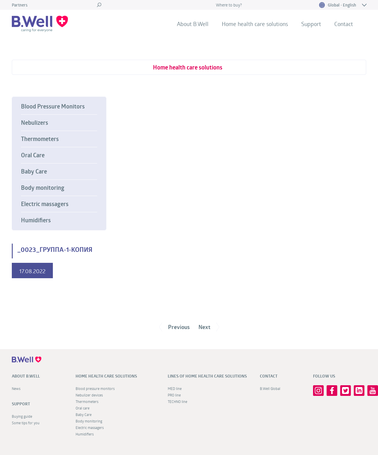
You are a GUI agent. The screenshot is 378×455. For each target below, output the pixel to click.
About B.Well (192, 23)
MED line (175, 388)
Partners (19, 5)
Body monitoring (42, 188)
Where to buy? (229, 5)
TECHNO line (177, 401)
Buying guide (22, 416)
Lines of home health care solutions (207, 376)
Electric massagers (45, 204)
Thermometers (40, 139)
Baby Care (34, 171)
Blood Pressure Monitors (53, 106)
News (16, 388)
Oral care (82, 408)
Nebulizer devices (89, 395)
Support (311, 23)
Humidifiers (36, 220)
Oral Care (33, 155)
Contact (343, 23)
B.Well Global (270, 388)
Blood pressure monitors (95, 388)
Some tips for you (26, 422)
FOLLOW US (324, 376)
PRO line (174, 395)
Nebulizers (34, 123)
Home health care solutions (255, 23)
